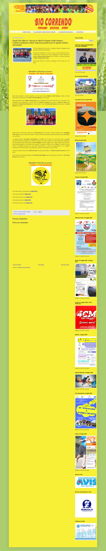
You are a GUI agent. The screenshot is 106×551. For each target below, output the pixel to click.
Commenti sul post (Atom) (23, 267)
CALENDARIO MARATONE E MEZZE (44, 32)
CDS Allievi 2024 (21, 213)
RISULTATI (28, 194)
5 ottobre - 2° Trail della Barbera (41, 165)
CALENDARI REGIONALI (65, 32)
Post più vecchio (65, 264)
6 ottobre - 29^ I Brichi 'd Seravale (41, 73)
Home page (41, 264)
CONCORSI (79, 32)
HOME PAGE (26, 32)
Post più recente (17, 264)
